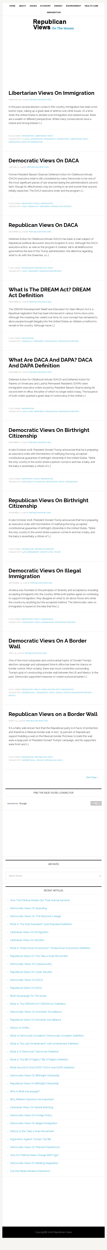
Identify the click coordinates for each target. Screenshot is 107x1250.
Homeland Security (50, 693)
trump (57, 556)
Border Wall (29, 697)
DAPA (30, 416)
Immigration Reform (61, 212)
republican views (54, 770)
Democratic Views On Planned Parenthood (34, 1156)
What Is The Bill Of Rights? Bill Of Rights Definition (39, 1069)
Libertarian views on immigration (26, 147)
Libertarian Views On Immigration (37, 95)
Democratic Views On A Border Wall (50, 648)
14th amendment (30, 556)
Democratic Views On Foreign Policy (31, 1124)
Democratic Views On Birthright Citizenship (51, 437)
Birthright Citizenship (33, 486)
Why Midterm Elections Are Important (32, 1108)
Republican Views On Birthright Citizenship (51, 508)
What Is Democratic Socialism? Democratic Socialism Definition (47, 1045)
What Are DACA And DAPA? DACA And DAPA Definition (53, 367)
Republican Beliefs (44, 553)
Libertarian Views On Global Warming (31, 1116)
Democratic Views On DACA (46, 166)
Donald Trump (63, 697)
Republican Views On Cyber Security (31, 981)
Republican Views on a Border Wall (49, 721)
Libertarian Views (44, 141)
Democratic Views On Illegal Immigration (47, 578)
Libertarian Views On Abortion (27, 949)
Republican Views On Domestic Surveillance (35, 1029)
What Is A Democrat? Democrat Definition (34, 1061)
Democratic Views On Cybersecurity (31, 973)
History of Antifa (19, 1037)
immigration (63, 144)
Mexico (12, 699)
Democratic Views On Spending (28, 917)
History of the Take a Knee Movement (32, 1140)
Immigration (27, 141)
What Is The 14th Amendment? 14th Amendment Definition (44, 1053)
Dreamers (45, 212)
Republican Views (44, 273)
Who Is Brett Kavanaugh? (25, 1100)
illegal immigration (32, 144)
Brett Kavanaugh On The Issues (28, 1005)
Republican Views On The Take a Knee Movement (39, 965)
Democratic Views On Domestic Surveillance (36, 1021)
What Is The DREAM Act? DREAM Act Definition (53, 297)
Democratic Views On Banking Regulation (34, 1172)
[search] (48, 813)
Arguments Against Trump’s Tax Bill (30, 1148)
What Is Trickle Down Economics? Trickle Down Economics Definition (50, 957)
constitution (46, 556)
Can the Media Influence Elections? (30, 1180)
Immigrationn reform (50, 276)
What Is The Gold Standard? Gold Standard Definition (41, 933)
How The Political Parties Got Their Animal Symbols (40, 909)
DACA (24, 212)
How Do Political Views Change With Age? (34, 1164)
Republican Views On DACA (45, 230)
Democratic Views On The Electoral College (35, 925)
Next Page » (92, 787)
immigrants (50, 144)
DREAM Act (33, 212)
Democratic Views (30, 209)
